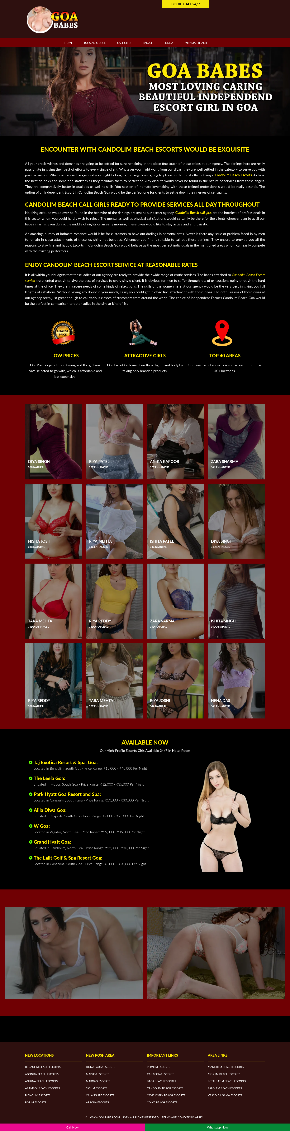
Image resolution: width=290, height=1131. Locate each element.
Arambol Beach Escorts (42, 1088)
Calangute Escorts (100, 1095)
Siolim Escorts (96, 1088)
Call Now (72, 1127)
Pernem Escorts (158, 1067)
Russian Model (95, 42)
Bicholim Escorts (37, 1095)
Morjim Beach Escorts (224, 1074)
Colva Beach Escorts (162, 1102)
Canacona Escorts (160, 1074)
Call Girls (124, 42)
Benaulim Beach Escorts (43, 1067)
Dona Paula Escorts (100, 1067)
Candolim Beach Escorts (165, 1088)
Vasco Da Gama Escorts (225, 1095)
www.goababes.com (105, 1117)
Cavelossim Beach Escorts (166, 1095)
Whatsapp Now (217, 1127)
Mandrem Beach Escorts (226, 1067)
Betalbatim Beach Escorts (227, 1081)
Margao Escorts (98, 1081)
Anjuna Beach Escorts (41, 1081)
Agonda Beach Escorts (42, 1074)
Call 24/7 (191, 4)
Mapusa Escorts (97, 1074)
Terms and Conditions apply (182, 1117)
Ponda (168, 42)
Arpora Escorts (97, 1102)
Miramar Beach (196, 42)
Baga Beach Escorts (161, 1081)
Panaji (147, 42)
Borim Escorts (35, 1102)
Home (68, 42)
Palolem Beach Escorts (225, 1088)
